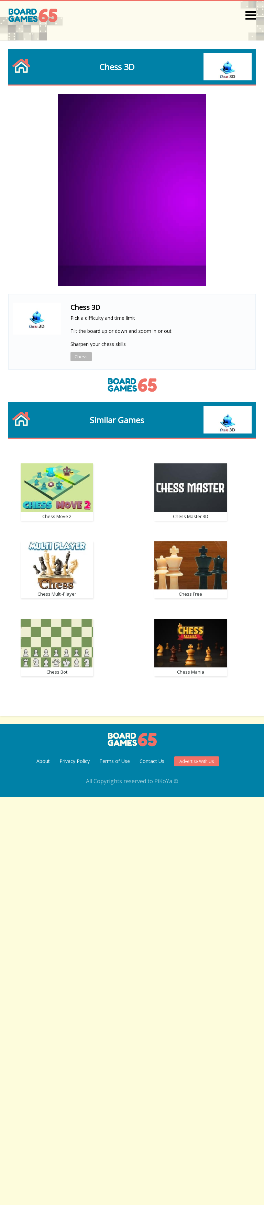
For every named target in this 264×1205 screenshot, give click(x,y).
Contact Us (152, 1168)
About (43, 1168)
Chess (81, 356)
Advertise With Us (196, 1169)
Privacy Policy (74, 1168)
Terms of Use (114, 1168)
